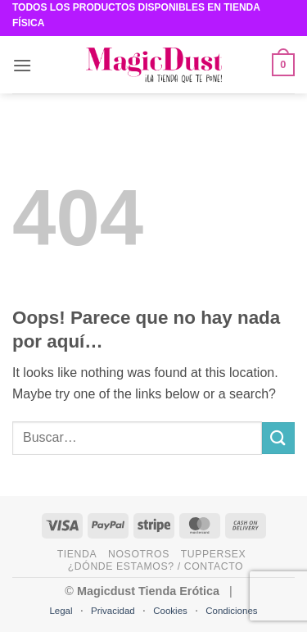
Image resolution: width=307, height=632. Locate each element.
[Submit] (278, 438)
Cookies (170, 611)
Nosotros (138, 554)
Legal (60, 611)
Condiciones (231, 611)
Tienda (77, 554)
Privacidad (113, 611)
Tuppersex (213, 554)
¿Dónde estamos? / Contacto (155, 566)
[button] (22, 65)
